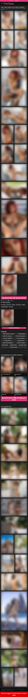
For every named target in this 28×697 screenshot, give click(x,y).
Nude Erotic (13, 345)
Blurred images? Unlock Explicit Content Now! (14, 694)
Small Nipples (5, 306)
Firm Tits (9, 304)
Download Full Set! (14, 328)
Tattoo (23, 304)
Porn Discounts (20, 336)
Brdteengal (21, 334)
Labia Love (11, 0)
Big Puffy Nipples (8, 343)
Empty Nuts (7, 340)
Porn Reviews (21, 338)
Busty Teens (14, 347)
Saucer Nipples (7, 338)
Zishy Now (17, 0)
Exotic (4, 304)
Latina (13, 304)
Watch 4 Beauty (20, 7)
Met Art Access (7, 336)
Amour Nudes (21, 343)
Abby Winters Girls (8, 334)
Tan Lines (18, 304)
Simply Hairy (22, 345)
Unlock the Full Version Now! (13, 298)
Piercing (11, 306)
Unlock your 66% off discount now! (14, 399)
